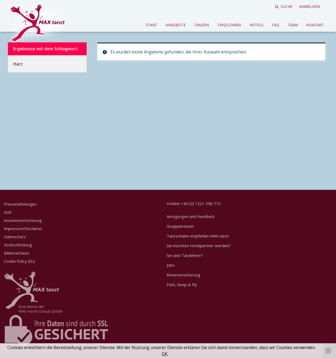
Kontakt (315, 24)
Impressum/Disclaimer (23, 228)
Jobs (171, 265)
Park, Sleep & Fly (182, 284)
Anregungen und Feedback (190, 216)
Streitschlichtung (18, 244)
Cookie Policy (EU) (19, 261)
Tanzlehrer (229, 24)
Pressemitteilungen (20, 204)
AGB (8, 212)
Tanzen (201, 24)
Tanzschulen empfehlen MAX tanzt (198, 235)
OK (164, 354)
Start (151, 24)
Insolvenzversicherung (22, 220)
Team (293, 24)
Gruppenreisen (180, 226)
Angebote (176, 24)
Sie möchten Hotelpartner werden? (198, 245)
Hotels (256, 24)
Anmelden (309, 6)
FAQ (275, 24)
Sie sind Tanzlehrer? (185, 255)
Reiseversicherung (183, 274)
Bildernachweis (16, 253)
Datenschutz (14, 236)
